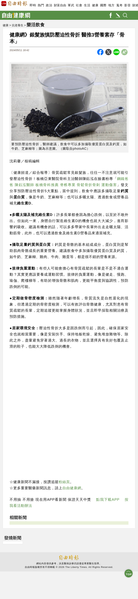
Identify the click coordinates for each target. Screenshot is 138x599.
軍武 (71, 5)
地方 (111, 5)
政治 (49, 5)
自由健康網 (71, 488)
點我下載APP (107, 499)
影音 (127, 5)
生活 (87, 5)
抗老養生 (17, 25)
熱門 (41, 5)
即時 (33, 5)
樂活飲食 (36, 24)
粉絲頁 (64, 482)
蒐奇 (119, 5)
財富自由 (60, 5)
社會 (79, 5)
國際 (103, 5)
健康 (95, 5)
